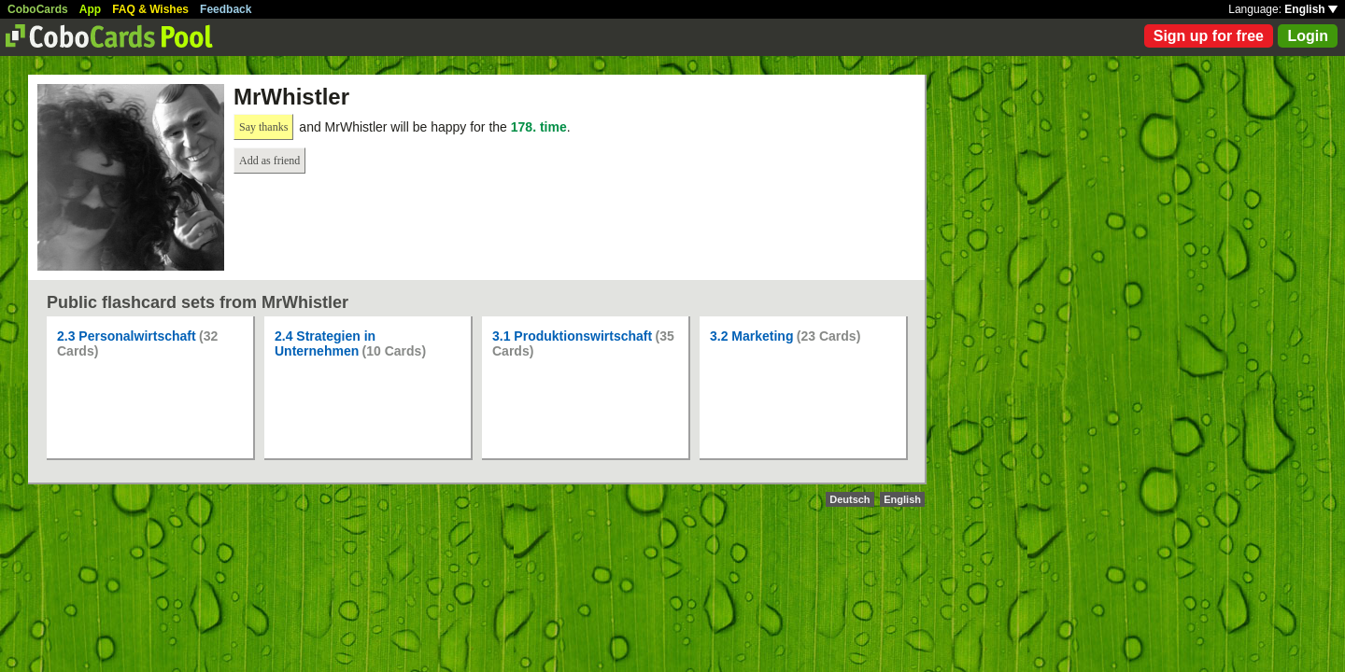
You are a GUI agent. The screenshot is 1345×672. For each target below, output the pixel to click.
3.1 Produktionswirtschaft (572, 336)
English (1311, 9)
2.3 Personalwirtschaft (126, 336)
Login (1307, 36)
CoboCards (37, 9)
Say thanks (263, 126)
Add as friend (269, 160)
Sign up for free (1209, 36)
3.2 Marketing (751, 336)
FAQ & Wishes (150, 9)
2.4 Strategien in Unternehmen (325, 343)
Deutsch (849, 499)
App (90, 9)
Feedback (225, 9)
